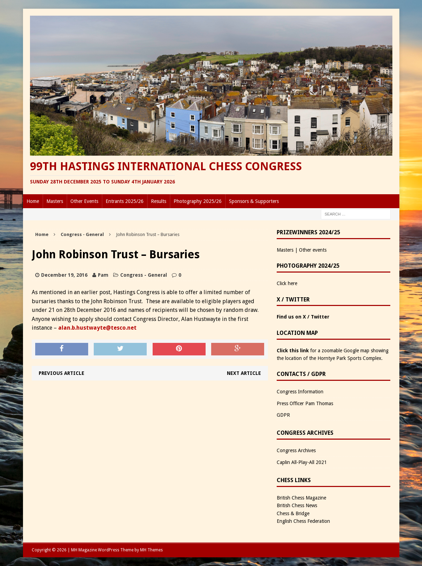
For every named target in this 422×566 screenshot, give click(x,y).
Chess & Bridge (293, 513)
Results (158, 201)
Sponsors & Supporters (254, 201)
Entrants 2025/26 (125, 201)
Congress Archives (296, 450)
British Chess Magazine (301, 498)
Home (32, 201)
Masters (54, 201)
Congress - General (143, 275)
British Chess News (297, 505)
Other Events (84, 201)
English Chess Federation (303, 521)
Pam (103, 275)
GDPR (283, 415)
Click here (287, 283)
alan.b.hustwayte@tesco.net (97, 327)
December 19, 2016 (64, 275)
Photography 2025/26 (198, 201)
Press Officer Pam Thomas (305, 403)
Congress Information (300, 391)
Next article (244, 373)
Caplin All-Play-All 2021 (302, 462)
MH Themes (151, 550)
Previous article (61, 373)
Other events (313, 250)
